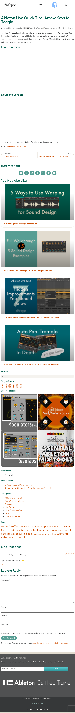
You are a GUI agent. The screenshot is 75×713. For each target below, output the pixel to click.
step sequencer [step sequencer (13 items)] (38, 534)
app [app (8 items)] (2, 527)
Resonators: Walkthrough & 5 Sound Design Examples (28, 270)
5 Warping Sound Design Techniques (20, 223)
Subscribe (56, 668)
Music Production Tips (14, 510)
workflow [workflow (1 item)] (27, 538)
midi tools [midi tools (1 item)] (60, 530)
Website (4, 624)
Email (4, 616)
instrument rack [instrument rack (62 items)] (56, 526)
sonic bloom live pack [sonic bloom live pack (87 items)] (19, 533)
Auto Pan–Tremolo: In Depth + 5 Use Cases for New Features (31, 364)
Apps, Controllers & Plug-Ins (16, 501)
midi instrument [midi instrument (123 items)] (48, 530)
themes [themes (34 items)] (55, 533)
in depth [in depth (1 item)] (33, 527)
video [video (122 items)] (4, 537)
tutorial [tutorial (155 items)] (63, 533)
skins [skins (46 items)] (3, 533)
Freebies (8, 504)
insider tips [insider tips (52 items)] (41, 526)
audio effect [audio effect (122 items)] (12, 526)
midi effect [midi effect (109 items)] (31, 530)
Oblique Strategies (12, 516)
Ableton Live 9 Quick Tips (15, 146)
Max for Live (10, 507)
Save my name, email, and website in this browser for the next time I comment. (34, 633)
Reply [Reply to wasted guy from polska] (2, 564)
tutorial (55, 28)
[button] (41, 5)
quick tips (49, 28)
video (59, 28)
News (7, 513)
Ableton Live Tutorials (36, 28)
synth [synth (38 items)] (48, 533)
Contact (41, 703)
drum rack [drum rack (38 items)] (25, 526)
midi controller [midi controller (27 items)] (17, 530)
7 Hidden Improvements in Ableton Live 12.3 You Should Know (31, 317)
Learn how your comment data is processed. (50, 643)
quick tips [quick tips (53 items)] (68, 530)
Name (4, 607)
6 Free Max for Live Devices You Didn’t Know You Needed (28, 488)
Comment (5, 580)
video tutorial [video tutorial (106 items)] (16, 537)
